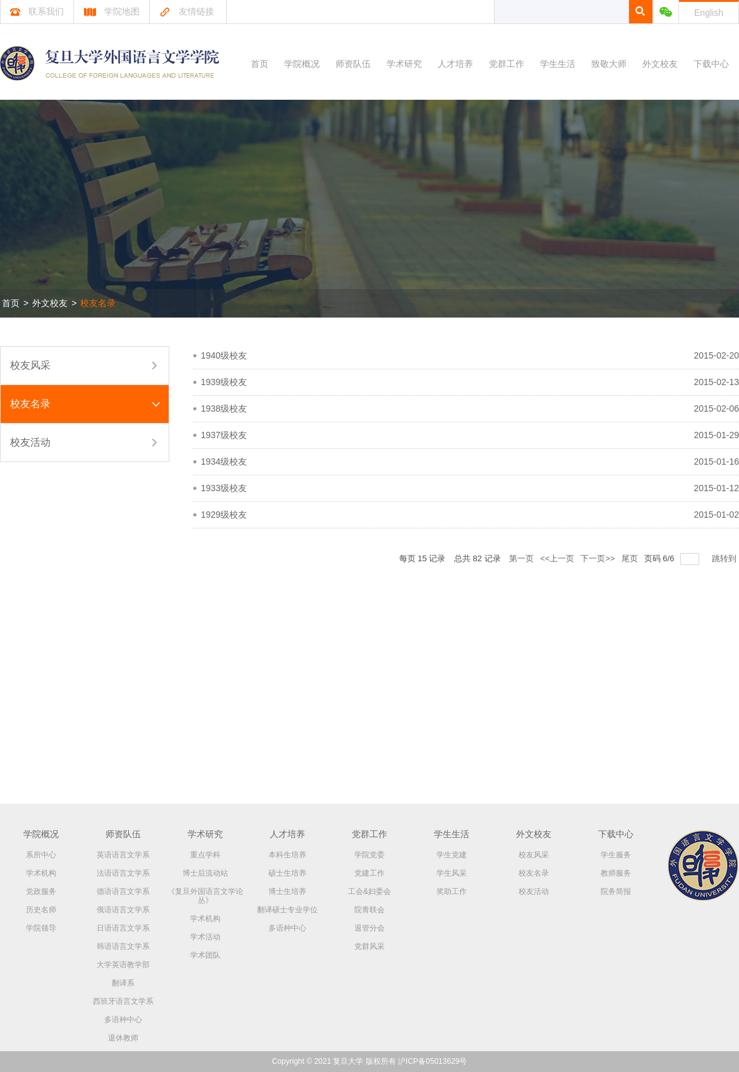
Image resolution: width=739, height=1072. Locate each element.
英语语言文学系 (123, 854)
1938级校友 (224, 408)
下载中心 (711, 64)
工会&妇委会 (369, 891)
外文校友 (660, 64)
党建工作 (369, 873)
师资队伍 (353, 64)
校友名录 (98, 303)
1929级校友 (224, 514)
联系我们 (37, 11)
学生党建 (451, 854)
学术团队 (205, 955)
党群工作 (506, 64)
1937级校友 (224, 435)
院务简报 (616, 891)
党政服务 (41, 891)
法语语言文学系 (123, 873)
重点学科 (205, 854)
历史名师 (41, 909)
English (708, 13)
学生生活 (557, 64)
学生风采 (451, 873)
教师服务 (616, 873)
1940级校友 (224, 355)
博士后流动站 (205, 873)
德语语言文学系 (123, 891)
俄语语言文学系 (123, 909)
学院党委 (369, 854)
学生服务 (616, 854)
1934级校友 (224, 461)
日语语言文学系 (123, 928)
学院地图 (111, 11)
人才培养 (455, 64)
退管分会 (369, 928)
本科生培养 (287, 854)
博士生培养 (287, 891)
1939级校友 (224, 382)
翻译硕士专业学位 (287, 909)
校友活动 (30, 442)
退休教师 (123, 1037)
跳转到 (725, 558)
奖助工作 (451, 891)
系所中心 (41, 854)
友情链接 (186, 11)
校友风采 (30, 365)
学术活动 (205, 936)
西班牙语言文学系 (123, 1001)
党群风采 (369, 946)
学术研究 (404, 64)
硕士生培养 (287, 873)
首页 (259, 64)
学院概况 (302, 64)
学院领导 (41, 928)
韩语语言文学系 (123, 946)
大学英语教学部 (123, 964)
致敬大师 (609, 64)
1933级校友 (224, 488)
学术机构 (41, 873)
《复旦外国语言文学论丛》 (205, 896)
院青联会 (369, 909)
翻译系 (123, 983)
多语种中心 (123, 1019)
